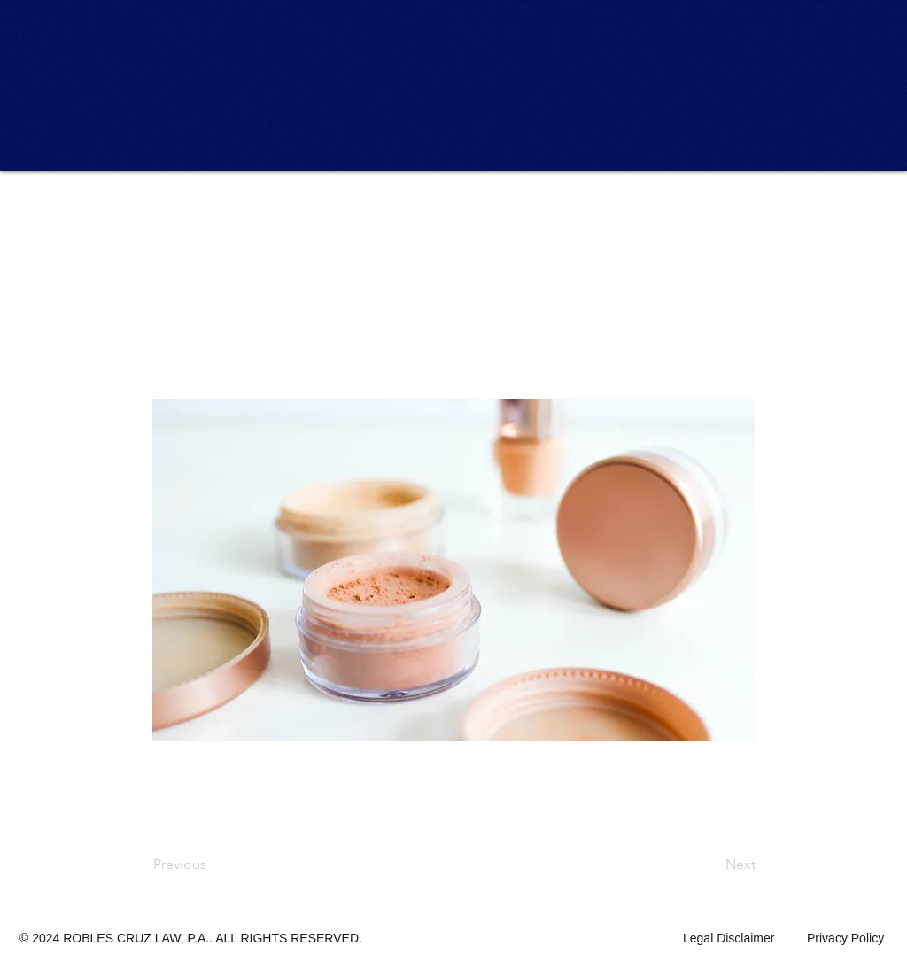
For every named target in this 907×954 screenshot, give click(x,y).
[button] (211, 215)
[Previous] (211, 864)
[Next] (711, 864)
